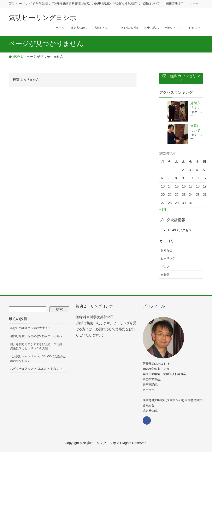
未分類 (165, 274)
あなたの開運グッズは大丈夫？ (30, 328)
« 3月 (162, 209)
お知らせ (166, 250)
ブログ (165, 266)
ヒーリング (168, 258)
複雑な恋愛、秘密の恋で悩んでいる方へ (36, 336)
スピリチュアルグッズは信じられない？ (36, 368)
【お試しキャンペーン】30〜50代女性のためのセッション (38, 358)
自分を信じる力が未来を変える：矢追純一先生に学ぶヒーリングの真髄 (37, 346)
